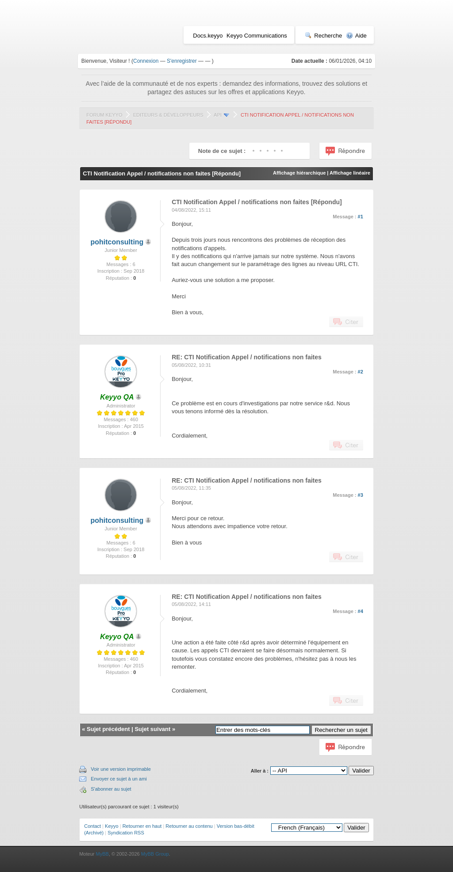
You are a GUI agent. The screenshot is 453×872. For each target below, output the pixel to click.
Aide (356, 35)
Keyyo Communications (256, 35)
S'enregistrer (182, 61)
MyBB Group (155, 854)
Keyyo (112, 826)
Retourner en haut (142, 826)
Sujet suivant (152, 729)
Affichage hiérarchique (299, 172)
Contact (92, 826)
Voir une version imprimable (121, 769)
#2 (360, 371)
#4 (360, 611)
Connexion (145, 61)
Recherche (323, 35)
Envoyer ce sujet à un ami (119, 778)
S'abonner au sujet (111, 789)
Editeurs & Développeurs (168, 115)
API (218, 115)
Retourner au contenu (188, 826)
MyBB (102, 854)
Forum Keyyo (104, 115)
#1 (360, 216)
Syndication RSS (125, 832)
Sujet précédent (108, 729)
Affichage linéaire (350, 172)
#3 (360, 495)
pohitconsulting (116, 242)
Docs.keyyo (208, 35)
